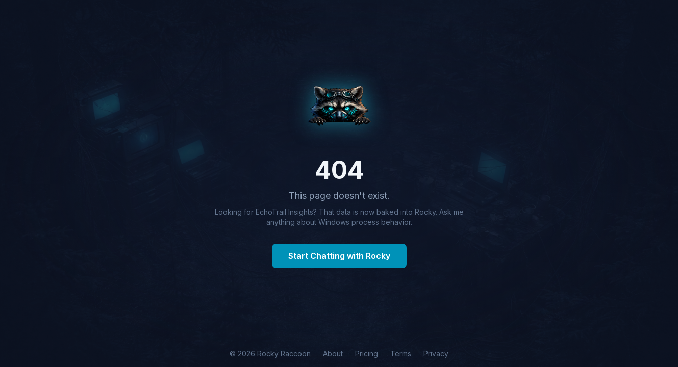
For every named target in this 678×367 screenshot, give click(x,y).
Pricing (366, 353)
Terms (400, 353)
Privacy (435, 353)
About (333, 353)
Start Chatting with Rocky (339, 256)
